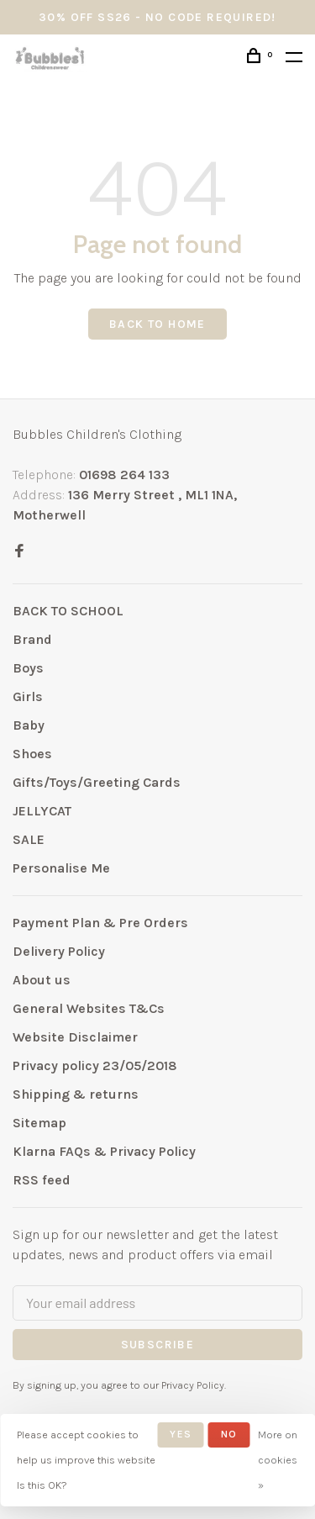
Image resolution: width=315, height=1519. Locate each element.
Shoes (32, 754)
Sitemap (39, 1123)
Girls (28, 696)
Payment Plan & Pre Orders (100, 923)
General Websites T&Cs (89, 1008)
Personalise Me (61, 868)
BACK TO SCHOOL (68, 611)
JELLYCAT (42, 811)
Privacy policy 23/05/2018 (95, 1065)
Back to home (157, 324)
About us (42, 980)
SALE (29, 839)
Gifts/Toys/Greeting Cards (97, 782)
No (229, 1434)
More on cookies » (277, 1459)
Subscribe (158, 1344)
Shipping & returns (76, 1094)
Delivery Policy (59, 951)
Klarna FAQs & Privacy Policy (104, 1151)
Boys (28, 668)
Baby (29, 725)
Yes (181, 1434)
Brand (32, 639)
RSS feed (42, 1180)
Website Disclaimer (75, 1037)
